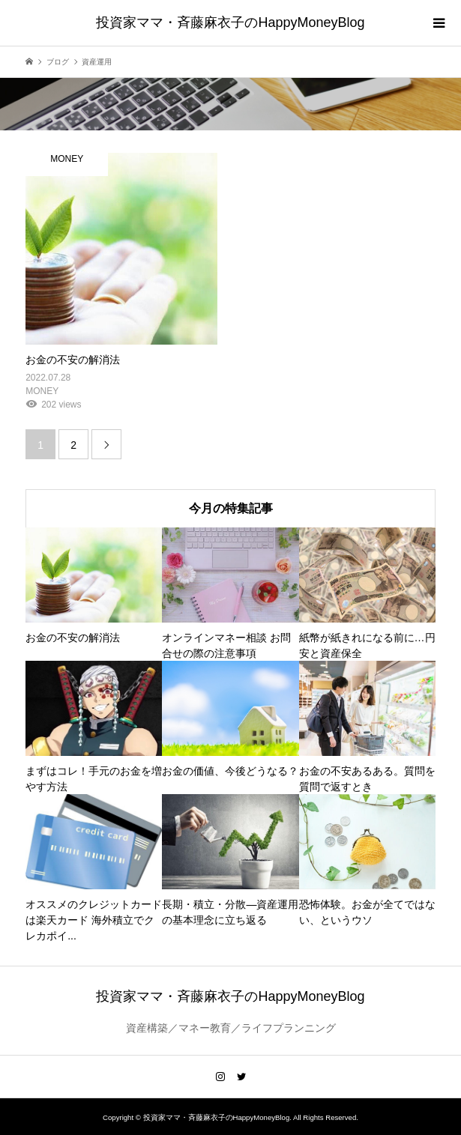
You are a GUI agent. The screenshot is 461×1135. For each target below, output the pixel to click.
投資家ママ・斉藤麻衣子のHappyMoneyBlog (230, 22)
